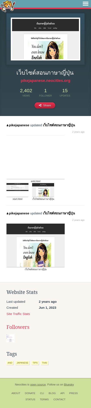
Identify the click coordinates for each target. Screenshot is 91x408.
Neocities (21, 384)
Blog (52, 393)
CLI (42, 393)
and (10, 362)
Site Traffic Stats (18, 314)
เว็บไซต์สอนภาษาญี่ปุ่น (59, 125)
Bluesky (69, 384)
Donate (30, 393)
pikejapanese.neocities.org (45, 80)
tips (35, 362)
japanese (22, 362)
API (62, 393)
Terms (44, 399)
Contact (59, 399)
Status (30, 399)
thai (44, 362)
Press (73, 393)
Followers (17, 327)
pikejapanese (18, 125)
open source (38, 384)
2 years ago (78, 132)
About (15, 393)
